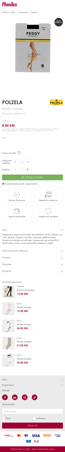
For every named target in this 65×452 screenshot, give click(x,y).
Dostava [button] (32, 257)
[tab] (32, 229)
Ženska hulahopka (26, 290)
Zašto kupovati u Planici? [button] (32, 251)
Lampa (51, 449)
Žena (8, 418)
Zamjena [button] (32, 271)
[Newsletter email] (32, 411)
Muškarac (41, 418)
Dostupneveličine (6, 161)
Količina (6, 169)
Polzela (12, 102)
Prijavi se (32, 425)
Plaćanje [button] (32, 264)
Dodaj (32, 177)
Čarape (34, 12)
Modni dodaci (22, 12)
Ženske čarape (24, 307)
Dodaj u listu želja (11, 152)
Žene (13, 12)
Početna (5, 12)
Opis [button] (32, 230)
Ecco (19, 303)
